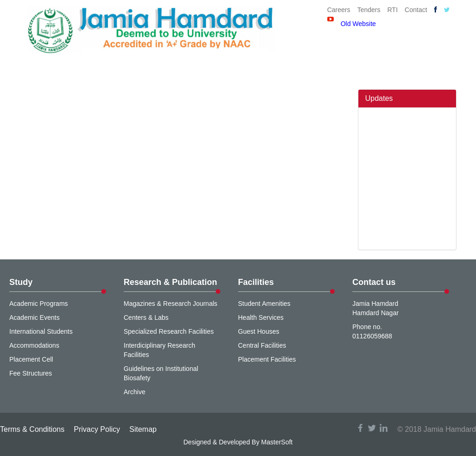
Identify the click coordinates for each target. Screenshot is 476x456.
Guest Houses (258, 331)
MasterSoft (277, 442)
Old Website (358, 23)
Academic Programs (38, 303)
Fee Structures (30, 373)
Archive (134, 392)
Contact (416, 9)
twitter (372, 428)
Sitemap (143, 429)
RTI (392, 9)
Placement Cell (31, 359)
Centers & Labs (146, 317)
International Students (41, 331)
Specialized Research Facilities (169, 331)
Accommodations (34, 345)
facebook (360, 428)
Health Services (261, 317)
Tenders (368, 9)
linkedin (383, 428)
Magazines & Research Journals (171, 303)
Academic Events (34, 317)
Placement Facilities (267, 359)
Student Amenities (264, 303)
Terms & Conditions (32, 429)
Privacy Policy (97, 429)
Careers (338, 9)
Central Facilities (262, 345)
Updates (379, 98)
